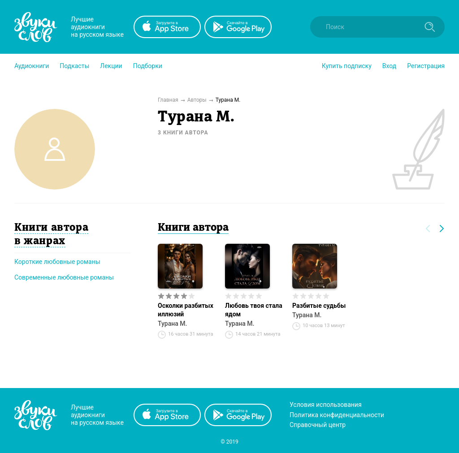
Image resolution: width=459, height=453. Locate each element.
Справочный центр (318, 424)
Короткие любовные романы (57, 261)
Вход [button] (389, 65)
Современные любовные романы (64, 277)
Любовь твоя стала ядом (253, 310)
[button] (31, 66)
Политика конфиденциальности (337, 414)
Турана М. (172, 323)
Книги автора (193, 228)
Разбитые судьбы (319, 305)
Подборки (147, 65)
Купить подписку (347, 65)
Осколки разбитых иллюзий (185, 310)
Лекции (111, 65)
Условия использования (326, 404)
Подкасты (74, 65)
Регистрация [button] (426, 65)
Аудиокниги (31, 65)
